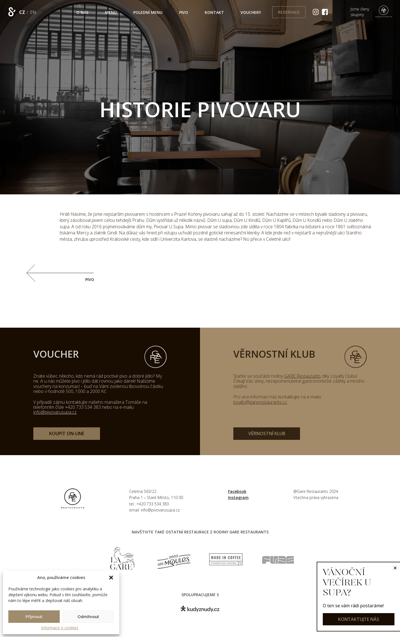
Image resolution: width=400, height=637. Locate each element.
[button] (111, 577)
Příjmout (34, 616)
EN (33, 12)
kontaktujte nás (358, 619)
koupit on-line (66, 433)
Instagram (238, 497)
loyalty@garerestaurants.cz (260, 402)
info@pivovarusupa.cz (55, 412)
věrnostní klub (266, 433)
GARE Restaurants (302, 376)
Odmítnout (88, 616)
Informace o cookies (59, 628)
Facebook (237, 491)
